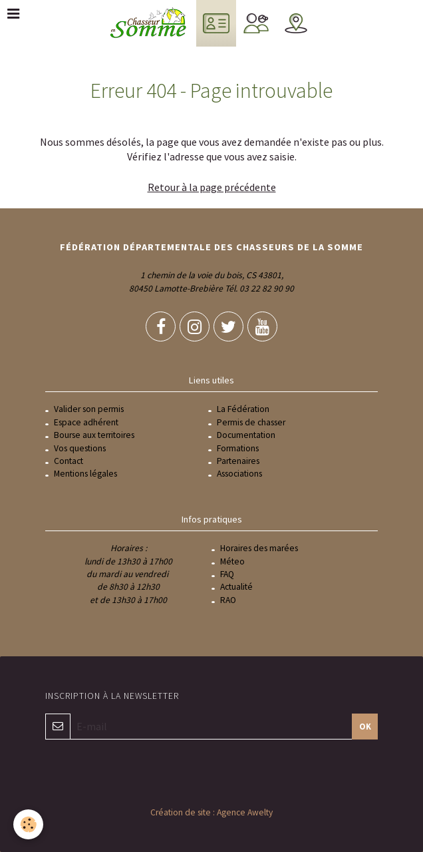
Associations (239, 473)
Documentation (246, 435)
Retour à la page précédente (212, 187)
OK (365, 726)
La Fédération (243, 409)
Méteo (232, 561)
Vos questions (80, 448)
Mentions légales (85, 473)
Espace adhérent (86, 422)
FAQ (227, 574)
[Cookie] (28, 824)
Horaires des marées (259, 548)
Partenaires (238, 461)
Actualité (236, 586)
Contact (68, 461)
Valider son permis (89, 409)
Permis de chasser (251, 422)
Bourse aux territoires (94, 435)
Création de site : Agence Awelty (211, 812)
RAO (228, 600)
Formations (238, 448)
